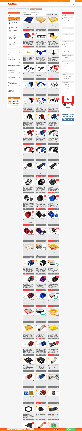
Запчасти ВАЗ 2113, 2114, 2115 (13, 28)
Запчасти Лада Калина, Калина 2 (13, 31)
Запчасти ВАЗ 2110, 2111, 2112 (13, 25)
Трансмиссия (10, 85)
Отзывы (37, 1)
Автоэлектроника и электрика (13, 65)
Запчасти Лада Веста (12, 42)
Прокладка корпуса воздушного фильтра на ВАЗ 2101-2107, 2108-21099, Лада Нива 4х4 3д (28, 416)
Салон (9, 52)
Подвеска (10, 54)
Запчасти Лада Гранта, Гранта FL (14, 33)
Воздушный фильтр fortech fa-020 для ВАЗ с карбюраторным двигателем (53, 253)
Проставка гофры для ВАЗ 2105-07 (40, 415)
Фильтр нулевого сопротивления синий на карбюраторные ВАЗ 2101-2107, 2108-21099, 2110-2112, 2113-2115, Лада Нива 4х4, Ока (41, 254)
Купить (30, 30)
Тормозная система (11, 70)
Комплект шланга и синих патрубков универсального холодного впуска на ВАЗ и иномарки (40, 173)
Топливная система (11, 67)
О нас (8, 1)
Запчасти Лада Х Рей (12, 44)
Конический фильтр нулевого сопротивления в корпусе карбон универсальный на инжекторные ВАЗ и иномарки (41, 189)
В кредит (12, 1)
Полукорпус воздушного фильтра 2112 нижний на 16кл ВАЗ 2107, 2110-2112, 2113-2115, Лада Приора (28, 367)
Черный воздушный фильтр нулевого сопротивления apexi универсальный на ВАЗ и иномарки (28, 173)
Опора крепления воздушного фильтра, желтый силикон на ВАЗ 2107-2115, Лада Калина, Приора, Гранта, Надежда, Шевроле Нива (28, 59)
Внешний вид (10, 50)
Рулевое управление (11, 77)
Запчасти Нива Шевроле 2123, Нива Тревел (13, 40)
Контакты (16, 1)
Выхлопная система (11, 57)
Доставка (20, 1)
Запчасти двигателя (11, 59)
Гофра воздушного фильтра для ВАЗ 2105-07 (53, 415)
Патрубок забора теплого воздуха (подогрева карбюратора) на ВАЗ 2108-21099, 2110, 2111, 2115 (53, 367)
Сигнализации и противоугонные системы (12, 83)
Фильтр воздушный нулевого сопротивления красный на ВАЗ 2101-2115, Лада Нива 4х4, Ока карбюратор (53, 302)
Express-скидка (11, 75)
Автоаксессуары (11, 79)
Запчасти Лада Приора (13, 35)
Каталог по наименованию (13, 47)
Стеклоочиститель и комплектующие (11, 91)
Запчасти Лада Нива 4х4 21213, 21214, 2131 (13, 38)
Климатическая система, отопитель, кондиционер (12, 62)
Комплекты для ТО (11, 88)
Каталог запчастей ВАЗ (12, 17)
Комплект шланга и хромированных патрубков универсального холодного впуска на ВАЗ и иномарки (53, 173)
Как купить (29, 1)
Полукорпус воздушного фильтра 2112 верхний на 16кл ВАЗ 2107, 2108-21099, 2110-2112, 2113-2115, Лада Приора (41, 367)
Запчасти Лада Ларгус (12, 46)
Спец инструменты (11, 93)
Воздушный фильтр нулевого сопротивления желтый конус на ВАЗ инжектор (53, 399)
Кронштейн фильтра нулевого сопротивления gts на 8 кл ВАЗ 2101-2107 (41, 74)
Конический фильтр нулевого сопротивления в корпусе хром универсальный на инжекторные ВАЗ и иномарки (28, 189)
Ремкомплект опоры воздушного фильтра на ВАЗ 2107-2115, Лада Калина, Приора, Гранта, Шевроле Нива (41, 43)
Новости (24, 1)
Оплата (33, 1)
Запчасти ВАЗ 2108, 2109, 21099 (13, 23)
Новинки (9, 15)
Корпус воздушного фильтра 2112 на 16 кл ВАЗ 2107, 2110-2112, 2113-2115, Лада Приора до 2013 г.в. (53, 351)
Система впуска (11, 72)
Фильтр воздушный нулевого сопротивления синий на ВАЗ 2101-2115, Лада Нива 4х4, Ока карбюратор (41, 318)
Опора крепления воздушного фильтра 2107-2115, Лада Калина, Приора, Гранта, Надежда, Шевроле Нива (53, 59)
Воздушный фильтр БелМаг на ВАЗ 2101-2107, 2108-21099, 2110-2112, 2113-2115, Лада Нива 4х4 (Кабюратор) (53, 318)
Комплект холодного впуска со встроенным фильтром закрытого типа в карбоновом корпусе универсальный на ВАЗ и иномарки (53, 108)
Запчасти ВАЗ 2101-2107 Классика (13, 20)
